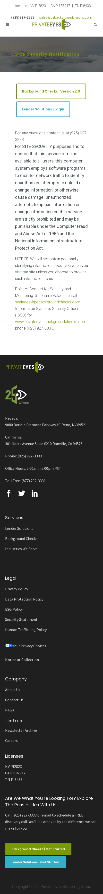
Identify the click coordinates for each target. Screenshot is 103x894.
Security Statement (21, 619)
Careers (11, 740)
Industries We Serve (21, 548)
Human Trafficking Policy (26, 629)
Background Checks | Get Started (38, 849)
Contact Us (14, 699)
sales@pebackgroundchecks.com (65, 17)
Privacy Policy (16, 588)
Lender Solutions (19, 528)
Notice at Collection (22, 659)
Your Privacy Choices (25, 645)
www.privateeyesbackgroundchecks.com (50, 321)
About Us (12, 689)
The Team (13, 720)
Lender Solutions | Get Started (35, 862)
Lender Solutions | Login (43, 109)
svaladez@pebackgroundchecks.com (47, 302)
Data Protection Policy (24, 599)
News (9, 710)
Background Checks (21, 538)
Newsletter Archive (21, 730)
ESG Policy (14, 609)
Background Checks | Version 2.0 (51, 91)
